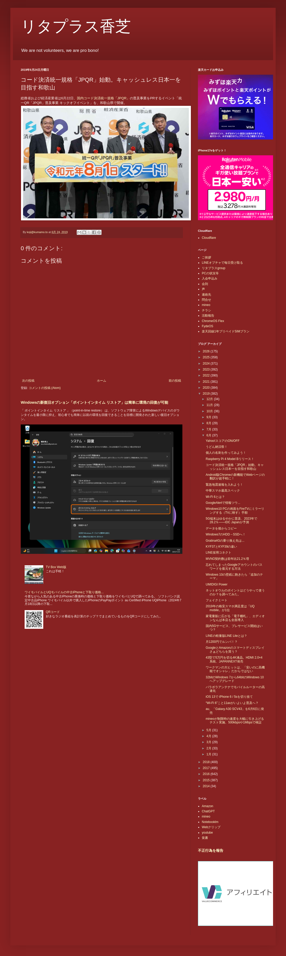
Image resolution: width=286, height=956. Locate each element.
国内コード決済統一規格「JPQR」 (103, 98)
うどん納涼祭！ (216, 447)
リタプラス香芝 (76, 26)
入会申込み (209, 278)
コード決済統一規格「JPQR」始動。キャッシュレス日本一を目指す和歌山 (235, 466)
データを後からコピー (221, 528)
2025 (207, 357)
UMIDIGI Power (216, 584)
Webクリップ (211, 827)
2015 (207, 780)
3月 (209, 742)
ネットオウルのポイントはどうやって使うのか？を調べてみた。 (235, 592)
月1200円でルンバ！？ (222, 642)
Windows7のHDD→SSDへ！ (226, 534)
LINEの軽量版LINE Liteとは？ (226, 636)
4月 (209, 736)
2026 (207, 351)
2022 (207, 375)
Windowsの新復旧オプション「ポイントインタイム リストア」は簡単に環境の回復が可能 (94, 402)
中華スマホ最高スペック (223, 490)
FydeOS (207, 326)
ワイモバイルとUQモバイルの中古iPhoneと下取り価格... (64, 592)
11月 (210, 405)
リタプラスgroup (213, 268)
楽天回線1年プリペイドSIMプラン (225, 331)
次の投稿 (28, 380)
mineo (206, 305)
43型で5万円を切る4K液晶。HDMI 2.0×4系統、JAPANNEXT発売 (234, 659)
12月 (210, 399)
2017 (207, 768)
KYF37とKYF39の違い (221, 546)
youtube (207, 832)
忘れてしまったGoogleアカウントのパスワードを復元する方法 (234, 566)
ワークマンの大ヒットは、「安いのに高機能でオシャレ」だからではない (235, 669)
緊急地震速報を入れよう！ (224, 484)
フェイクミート (216, 600)
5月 (209, 730)
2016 (207, 774)
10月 (210, 411)
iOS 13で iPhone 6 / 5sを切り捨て (229, 697)
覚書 (205, 838)
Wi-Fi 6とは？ (215, 497)
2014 (207, 786)
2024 (207, 363)
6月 (209, 435)
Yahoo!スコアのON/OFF (222, 441)
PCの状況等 (210, 273)
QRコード (53, 612)
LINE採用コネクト (218, 552)
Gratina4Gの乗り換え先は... (225, 540)
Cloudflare (209, 238)
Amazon (207, 806)
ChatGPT (208, 811)
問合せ (206, 300)
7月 (209, 429)
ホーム (101, 380)
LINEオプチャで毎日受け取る (222, 262)
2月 (209, 748)
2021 (207, 381)
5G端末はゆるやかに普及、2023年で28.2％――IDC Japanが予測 (231, 520)
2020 (207, 387)
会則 (205, 284)
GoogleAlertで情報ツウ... (223, 503)
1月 (209, 754)
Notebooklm (210, 822)
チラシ (206, 310)
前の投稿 (175, 380)
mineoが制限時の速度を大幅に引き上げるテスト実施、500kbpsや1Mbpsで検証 (235, 720)
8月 (209, 423)
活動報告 (208, 315)
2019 (207, 393)
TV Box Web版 (56, 567)
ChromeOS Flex (213, 321)
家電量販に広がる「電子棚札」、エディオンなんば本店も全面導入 (235, 618)
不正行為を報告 (210, 850)
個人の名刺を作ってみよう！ (226, 453)
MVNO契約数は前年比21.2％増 (227, 559)
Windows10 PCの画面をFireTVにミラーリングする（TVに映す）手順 (235, 510)
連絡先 (206, 294)
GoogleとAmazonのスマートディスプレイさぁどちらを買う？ (235, 649)
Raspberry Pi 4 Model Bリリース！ (230, 459)
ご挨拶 (206, 257)
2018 (207, 762)
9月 (209, 417)
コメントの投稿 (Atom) (45, 388)
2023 (207, 369)
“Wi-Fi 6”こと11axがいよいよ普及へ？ (232, 703)
